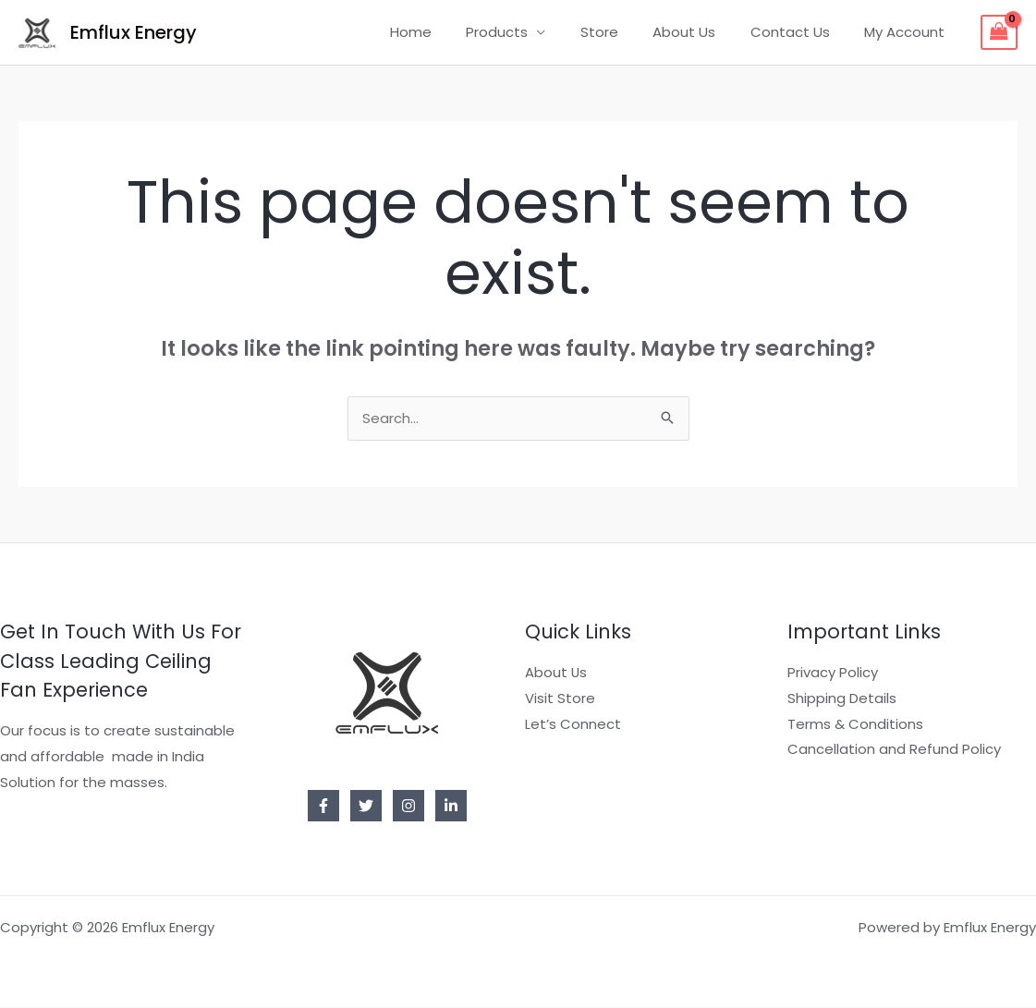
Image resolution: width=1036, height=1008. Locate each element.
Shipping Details (841, 699)
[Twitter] (366, 806)
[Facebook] (323, 806)
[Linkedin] (451, 806)
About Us (701, 32)
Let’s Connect (573, 725)
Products (528, 32)
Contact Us (800, 32)
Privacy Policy (832, 673)
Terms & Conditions (855, 725)
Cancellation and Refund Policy (894, 750)
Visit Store (560, 699)
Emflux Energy (133, 32)
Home (448, 32)
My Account (908, 32)
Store (623, 32)
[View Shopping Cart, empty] (999, 32)
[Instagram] (408, 806)
